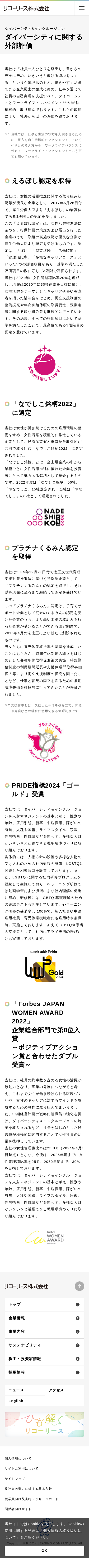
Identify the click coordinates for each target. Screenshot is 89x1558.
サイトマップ (15, 1479)
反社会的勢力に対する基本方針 (28, 1489)
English (16, 1401)
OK (44, 1550)
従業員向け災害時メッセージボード (32, 1499)
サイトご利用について (21, 1468)
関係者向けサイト (18, 1509)
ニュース (16, 1390)
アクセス (56, 1390)
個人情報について (18, 1458)
